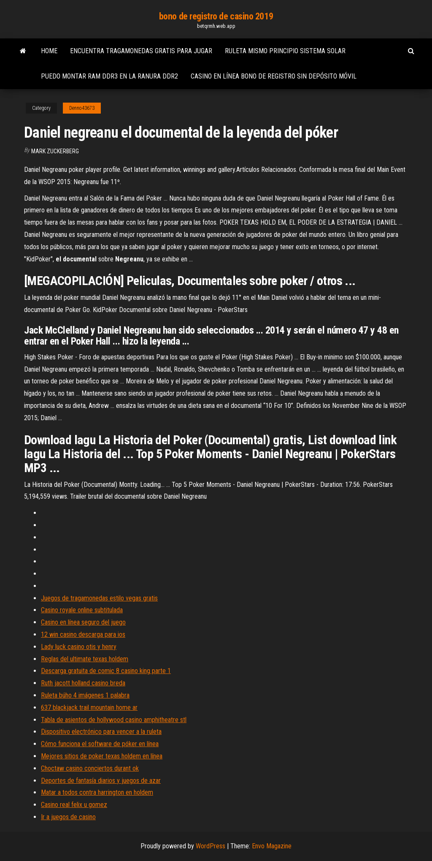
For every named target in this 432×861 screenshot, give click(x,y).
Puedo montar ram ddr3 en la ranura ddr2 (109, 76)
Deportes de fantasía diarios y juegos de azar (101, 781)
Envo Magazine (272, 846)
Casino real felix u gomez (74, 805)
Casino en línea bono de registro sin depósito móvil (273, 76)
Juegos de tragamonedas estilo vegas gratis (99, 598)
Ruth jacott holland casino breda (83, 683)
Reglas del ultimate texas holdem (84, 659)
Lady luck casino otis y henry (78, 647)
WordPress (210, 846)
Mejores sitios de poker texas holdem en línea (101, 756)
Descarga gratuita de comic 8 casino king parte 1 (106, 671)
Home (49, 51)
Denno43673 (81, 108)
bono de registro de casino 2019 (216, 16)
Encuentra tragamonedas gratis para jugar (141, 51)
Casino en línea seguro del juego (83, 622)
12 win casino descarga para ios (83, 634)
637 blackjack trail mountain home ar (89, 707)
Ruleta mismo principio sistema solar (285, 51)
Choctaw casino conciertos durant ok (90, 768)
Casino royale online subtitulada (82, 610)
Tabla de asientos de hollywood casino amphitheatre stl (113, 720)
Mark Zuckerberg (55, 151)
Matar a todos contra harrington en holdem (97, 792)
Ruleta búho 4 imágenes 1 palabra (85, 695)
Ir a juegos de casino (68, 817)
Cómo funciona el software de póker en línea (100, 744)
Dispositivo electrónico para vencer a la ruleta (101, 732)
